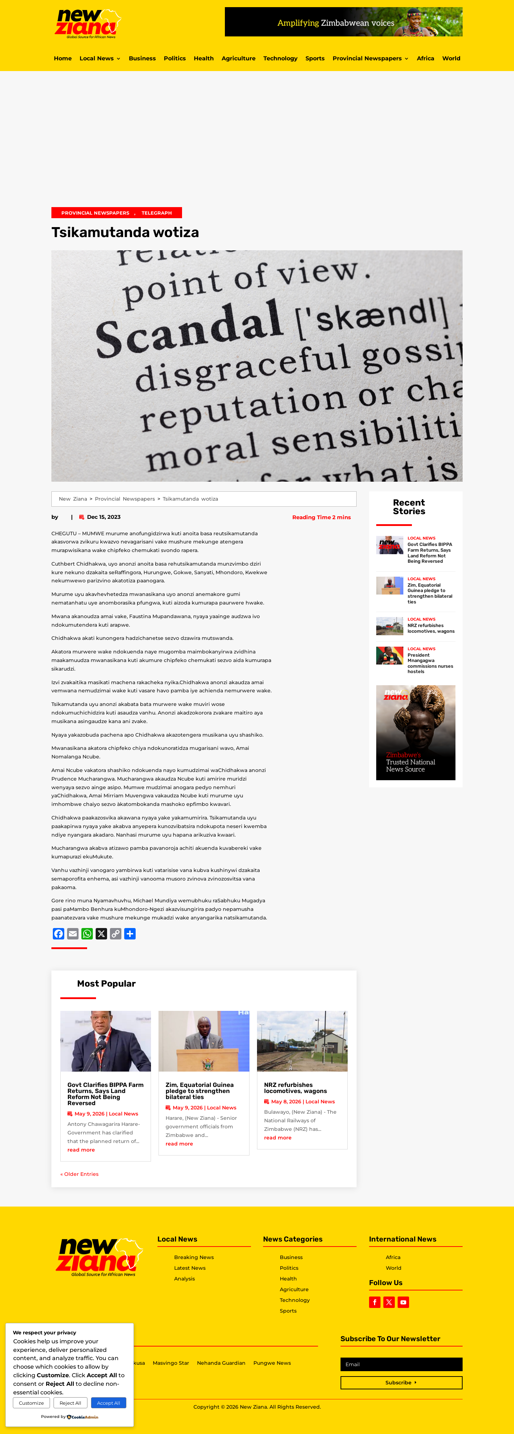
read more (81, 1150)
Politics (175, 59)
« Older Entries (79, 1174)
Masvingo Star (171, 1363)
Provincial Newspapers (367, 59)
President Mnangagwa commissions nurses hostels (430, 663)
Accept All (108, 1403)
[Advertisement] (257, 144)
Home (63, 59)
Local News (97, 59)
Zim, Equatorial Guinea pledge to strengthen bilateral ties (200, 1090)
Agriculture (239, 59)
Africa (425, 59)
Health (204, 59)
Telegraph (157, 213)
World (451, 59)
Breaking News (194, 1257)
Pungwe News (272, 1363)
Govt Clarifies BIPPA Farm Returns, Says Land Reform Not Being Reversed (105, 1094)
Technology (280, 59)
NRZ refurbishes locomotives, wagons (295, 1087)
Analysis (184, 1278)
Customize (31, 1403)
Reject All (70, 1403)
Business (142, 59)
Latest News (190, 1268)
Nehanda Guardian (221, 1363)
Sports (315, 59)
